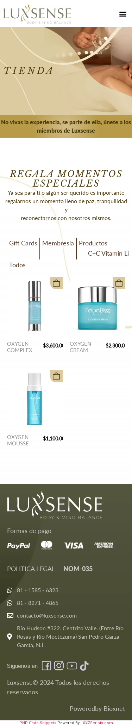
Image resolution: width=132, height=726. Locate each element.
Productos (93, 243)
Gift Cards (23, 243)
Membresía (58, 243)
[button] (122, 13)
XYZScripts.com (98, 723)
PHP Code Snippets (37, 723)
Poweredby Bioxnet (97, 708)
